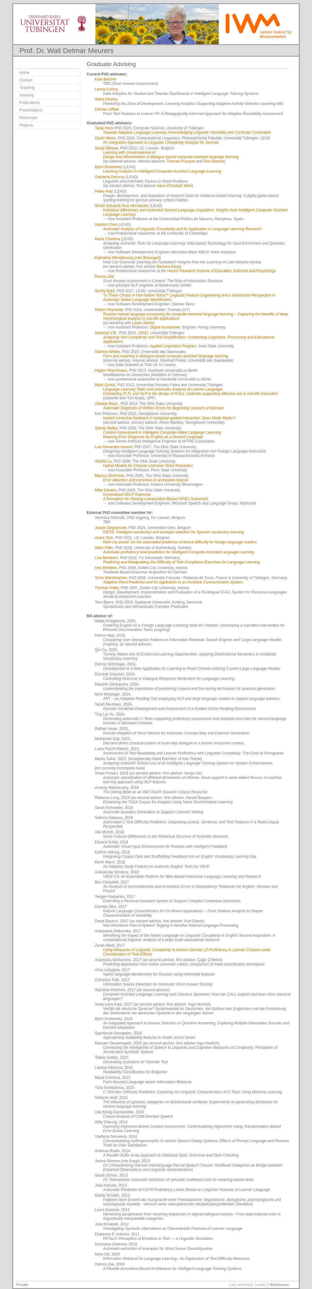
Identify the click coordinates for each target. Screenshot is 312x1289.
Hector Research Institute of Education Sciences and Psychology (221, 271)
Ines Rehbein (106, 568)
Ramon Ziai (104, 276)
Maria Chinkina (107, 239)
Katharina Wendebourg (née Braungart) (128, 258)
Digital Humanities (165, 327)
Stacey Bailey (106, 428)
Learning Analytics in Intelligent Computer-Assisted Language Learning (162, 171)
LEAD (143, 333)
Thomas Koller (107, 588)
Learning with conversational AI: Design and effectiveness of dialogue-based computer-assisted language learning (171, 154)
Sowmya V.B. (106, 333)
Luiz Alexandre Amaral (113, 447)
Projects (26, 125)
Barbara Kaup (168, 266)
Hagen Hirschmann (111, 370)
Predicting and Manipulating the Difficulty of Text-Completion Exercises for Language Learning (181, 562)
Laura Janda (142, 323)
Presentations (30, 110)
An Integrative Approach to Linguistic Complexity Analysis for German (161, 142)
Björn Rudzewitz (108, 167)
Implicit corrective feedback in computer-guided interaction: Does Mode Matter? (169, 418)
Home (24, 72)
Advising (26, 95)
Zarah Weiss (105, 138)
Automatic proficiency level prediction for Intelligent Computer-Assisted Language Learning (178, 552)
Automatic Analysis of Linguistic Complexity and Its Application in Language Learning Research (182, 229)
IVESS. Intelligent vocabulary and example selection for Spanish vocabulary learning (173, 532)
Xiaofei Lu (103, 461)
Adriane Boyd (106, 403)
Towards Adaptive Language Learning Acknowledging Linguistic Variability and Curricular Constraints (187, 132)
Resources (28, 118)
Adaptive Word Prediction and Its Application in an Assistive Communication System (173, 582)
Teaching (27, 87)
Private (22, 1284)
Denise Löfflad (107, 109)
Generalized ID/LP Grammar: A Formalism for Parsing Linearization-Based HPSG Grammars (155, 496)
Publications (29, 103)
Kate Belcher (105, 79)
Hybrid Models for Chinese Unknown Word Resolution (148, 465)
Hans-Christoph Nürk (174, 186)
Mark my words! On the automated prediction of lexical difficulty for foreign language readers (180, 542)
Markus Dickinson (110, 476)
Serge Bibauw (106, 148)
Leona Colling (106, 89)
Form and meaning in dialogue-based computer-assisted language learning (165, 356)
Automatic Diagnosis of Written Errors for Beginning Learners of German (163, 408)
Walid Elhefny (106, 99)
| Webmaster (278, 1284)
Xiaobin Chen (106, 224)
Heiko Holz (104, 191)
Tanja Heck (104, 128)
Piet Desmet (214, 161)
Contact (25, 80)
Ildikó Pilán (104, 548)
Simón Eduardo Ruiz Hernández (122, 206)
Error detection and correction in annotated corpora (145, 480)
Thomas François (180, 161)
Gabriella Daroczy (110, 177)
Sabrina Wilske (107, 351)
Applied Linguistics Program (173, 346)
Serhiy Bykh (105, 291)
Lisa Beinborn (106, 558)
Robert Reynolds (109, 310)
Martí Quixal (105, 385)
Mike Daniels (105, 490)
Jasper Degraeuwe (110, 527)
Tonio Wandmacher (111, 578)
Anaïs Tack (104, 538)
